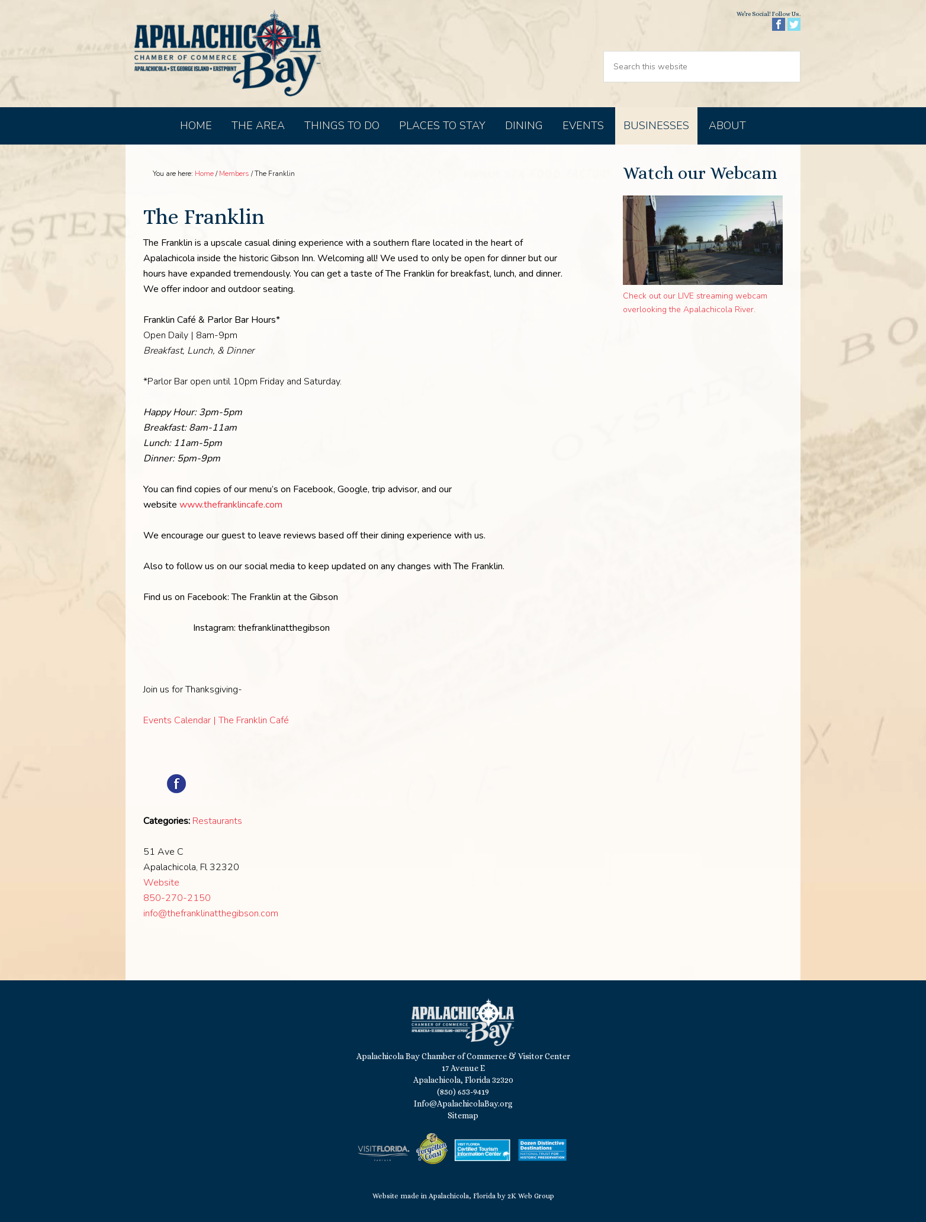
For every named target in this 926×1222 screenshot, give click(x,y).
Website (161, 882)
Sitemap (463, 1115)
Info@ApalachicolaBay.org (463, 1103)
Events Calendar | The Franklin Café (216, 720)
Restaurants (217, 821)
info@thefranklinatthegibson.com (210, 913)
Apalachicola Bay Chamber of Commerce (227, 53)
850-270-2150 (177, 898)
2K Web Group (530, 1196)
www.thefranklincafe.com (230, 504)
